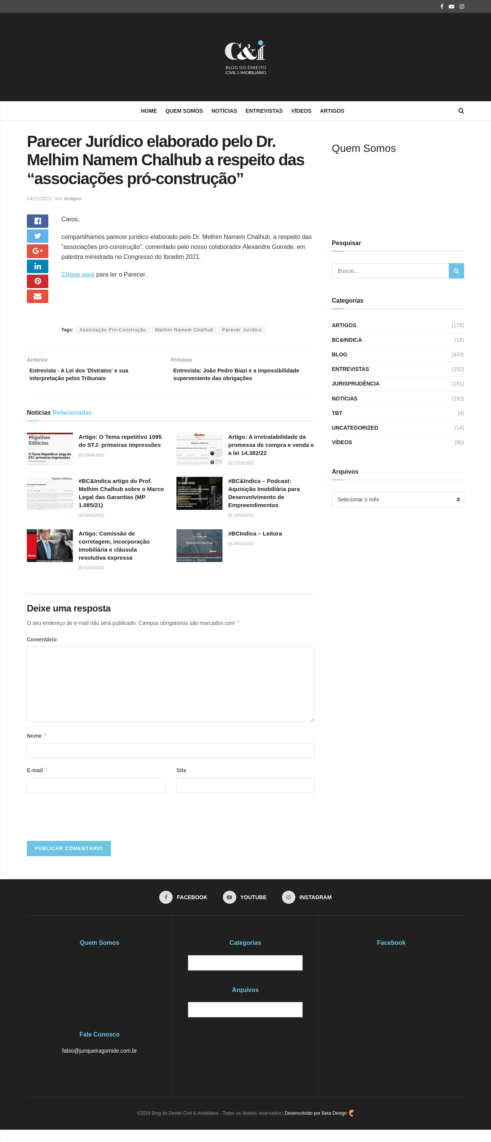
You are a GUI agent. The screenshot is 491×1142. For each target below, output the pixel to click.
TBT (337, 413)
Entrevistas (264, 111)
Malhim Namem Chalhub (184, 330)
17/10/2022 (241, 474)
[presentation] (85, 827)
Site (181, 782)
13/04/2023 (91, 466)
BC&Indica (347, 340)
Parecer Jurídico (242, 330)
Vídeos (301, 111)
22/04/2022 (241, 526)
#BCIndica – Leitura (255, 545)
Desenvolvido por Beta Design (319, 1125)
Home (149, 111)
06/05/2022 (91, 526)
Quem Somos (184, 111)
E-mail (37, 782)
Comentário (42, 651)
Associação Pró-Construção (112, 330)
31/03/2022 (91, 579)
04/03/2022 (241, 555)
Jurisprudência (355, 384)
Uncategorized (355, 428)
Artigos (332, 111)
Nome (37, 747)
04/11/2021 (39, 198)
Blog (339, 354)
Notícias (224, 111)
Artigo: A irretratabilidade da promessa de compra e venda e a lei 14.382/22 (271, 456)
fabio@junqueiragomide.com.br (99, 1063)
